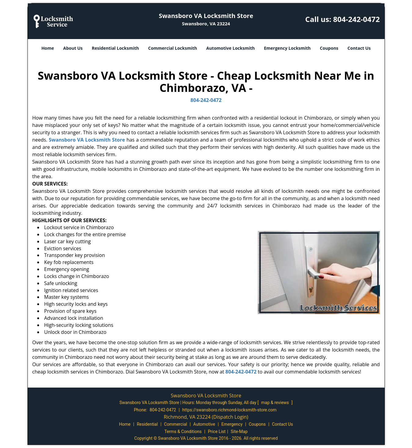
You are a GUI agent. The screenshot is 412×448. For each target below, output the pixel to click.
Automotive (204, 424)
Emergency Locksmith (287, 48)
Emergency (231, 424)
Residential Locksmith (115, 48)
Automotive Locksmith (230, 48)
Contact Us (359, 48)
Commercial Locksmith (172, 48)
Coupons (329, 48)
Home (47, 48)
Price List (217, 431)
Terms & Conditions (183, 431)
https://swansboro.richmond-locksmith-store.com (229, 409)
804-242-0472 (356, 19)
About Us (73, 48)
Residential (147, 424)
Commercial (175, 424)
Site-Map (239, 431)
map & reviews (275, 402)
